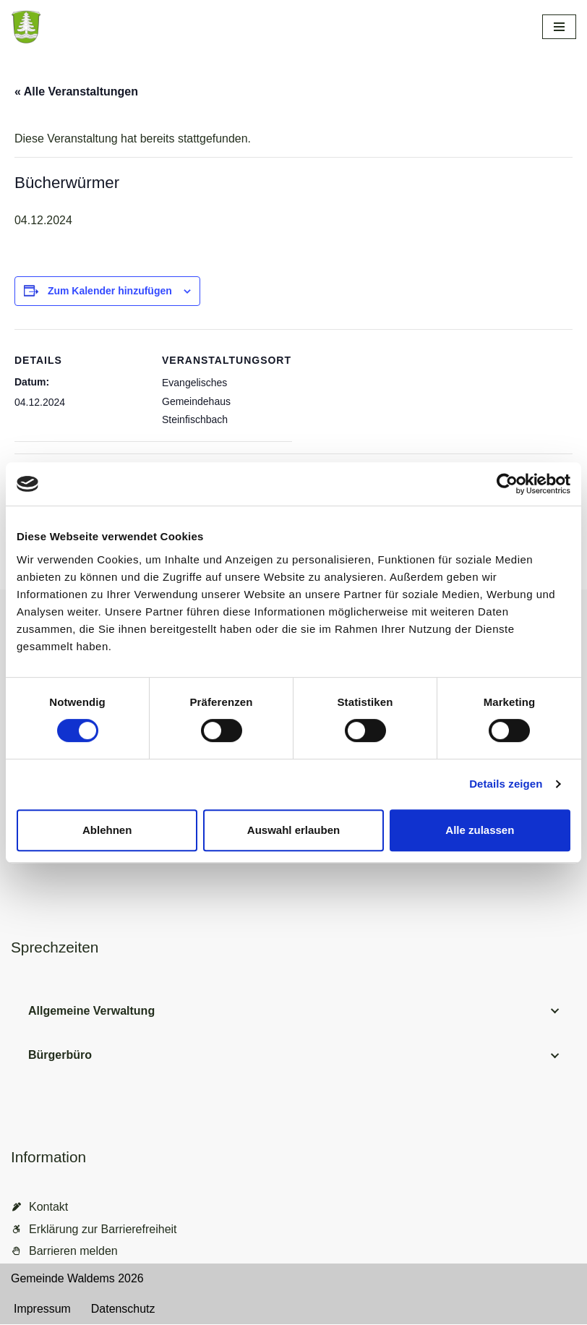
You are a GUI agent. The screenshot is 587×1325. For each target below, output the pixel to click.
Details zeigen (505, 783)
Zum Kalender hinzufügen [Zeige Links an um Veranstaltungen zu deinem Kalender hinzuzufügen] (110, 291)
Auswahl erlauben (293, 830)
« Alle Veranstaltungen (76, 91)
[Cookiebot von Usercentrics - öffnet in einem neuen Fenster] (507, 484)
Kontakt (48, 1207)
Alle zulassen (479, 830)
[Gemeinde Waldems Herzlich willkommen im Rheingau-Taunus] (108, 26)
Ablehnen (107, 830)
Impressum (42, 1309)
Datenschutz (123, 1309)
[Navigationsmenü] (559, 26)
